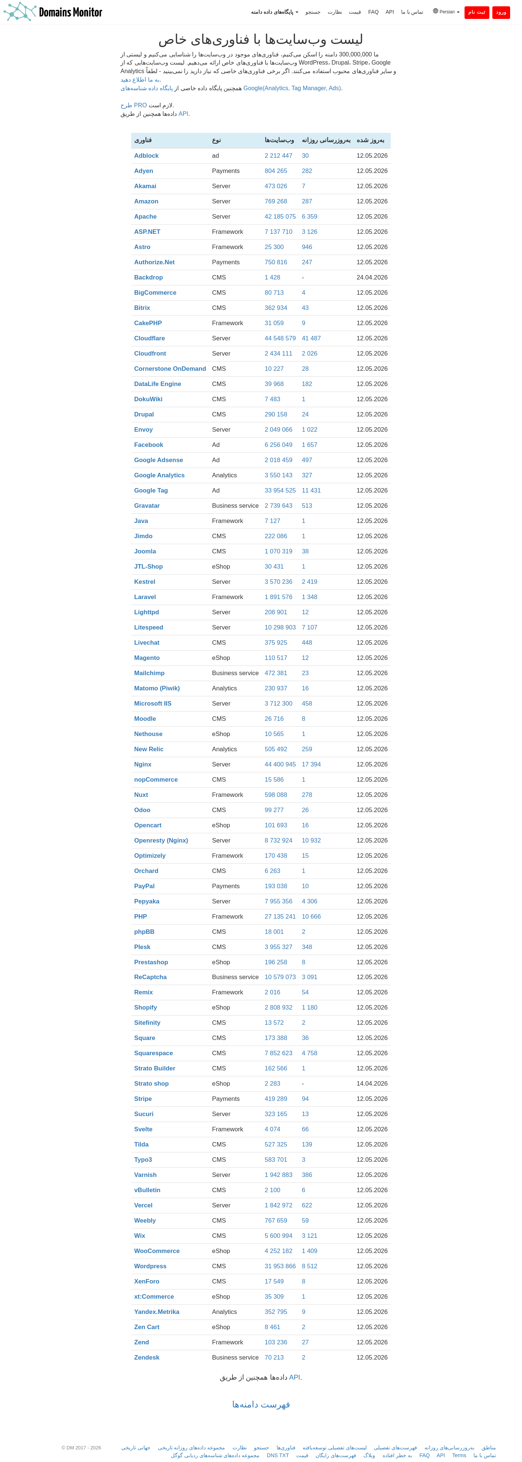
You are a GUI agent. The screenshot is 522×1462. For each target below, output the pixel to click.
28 (305, 368)
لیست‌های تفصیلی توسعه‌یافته (335, 1447)
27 (305, 1342)
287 (307, 201)
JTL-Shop (148, 566)
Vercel (143, 1205)
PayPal (144, 886)
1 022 (309, 429)
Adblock (146, 155)
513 (307, 505)
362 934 (276, 307)
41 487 (311, 338)
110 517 (276, 657)
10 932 (311, 840)
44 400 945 (280, 764)
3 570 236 (279, 581)
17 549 (274, 1281)
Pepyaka (146, 901)
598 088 (276, 794)
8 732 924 (279, 840)
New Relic (148, 749)
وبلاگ (369, 1455)
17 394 (311, 764)
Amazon (146, 201)
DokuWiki (148, 399)
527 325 (276, 1144)
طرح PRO (133, 105)
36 (305, 1037)
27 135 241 (280, 916)
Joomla (145, 551)
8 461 (272, 1327)
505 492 (276, 749)
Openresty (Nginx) (161, 840)
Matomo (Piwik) (157, 688)
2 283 (272, 1083)
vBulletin (147, 1190)
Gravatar (147, 505)
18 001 (274, 931)
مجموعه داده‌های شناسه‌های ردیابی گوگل (215, 1455)
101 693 (276, 825)
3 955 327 (279, 947)
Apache (145, 216)
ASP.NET (147, 231)
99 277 (274, 810)
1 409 (309, 1251)
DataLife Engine (157, 383)
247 (307, 262)
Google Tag (151, 490)
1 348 (309, 597)
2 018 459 (279, 460)
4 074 (272, 1129)
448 (307, 642)
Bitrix (142, 307)
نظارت (335, 12)
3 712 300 (279, 703)
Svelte (143, 1129)
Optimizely (150, 855)
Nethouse (148, 733)
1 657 (309, 444)
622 (307, 1205)
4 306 (309, 901)
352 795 (276, 1311)
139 (307, 1144)
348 (307, 947)
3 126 (309, 231)
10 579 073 (280, 977)
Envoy (143, 429)
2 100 (272, 1190)
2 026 (309, 353)
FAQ (373, 12)
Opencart (148, 825)
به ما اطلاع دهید (139, 79)
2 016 (272, 992)
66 (305, 1129)
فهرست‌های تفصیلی (395, 1447)
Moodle (145, 718)
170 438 (276, 855)
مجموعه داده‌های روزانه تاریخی (191, 1447)
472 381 (276, 673)
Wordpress (150, 1266)
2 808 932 (279, 1007)
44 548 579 (280, 338)
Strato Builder (154, 1068)
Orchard (146, 870)
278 (307, 794)
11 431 (311, 490)
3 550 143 (279, 475)
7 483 (272, 399)
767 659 (276, 1220)
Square (144, 1037)
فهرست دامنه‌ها (261, 1404)
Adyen (143, 170)
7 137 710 (279, 231)
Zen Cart (146, 1327)
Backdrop (148, 277)
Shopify (145, 1007)
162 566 (276, 1068)
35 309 (274, 1296)
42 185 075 (280, 216)
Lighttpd (146, 612)
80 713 (274, 292)
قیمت (355, 12)
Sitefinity (147, 1022)
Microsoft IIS (153, 703)
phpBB (144, 931)
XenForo (146, 1281)
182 (307, 383)
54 (305, 992)
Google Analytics (159, 475)
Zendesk (146, 1357)
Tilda (141, 1144)
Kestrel (144, 581)
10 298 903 (280, 627)
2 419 (309, 581)
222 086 (276, 536)
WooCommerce (157, 1251)
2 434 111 (279, 353)
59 (305, 1220)
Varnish (145, 1174)
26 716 (274, 718)
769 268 (276, 201)
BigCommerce (155, 292)
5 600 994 (279, 1235)
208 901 (276, 612)
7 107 (309, 627)
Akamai (145, 186)
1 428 (272, 277)
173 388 (276, 1037)
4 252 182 (279, 1251)
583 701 (276, 1159)
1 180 (309, 1007)
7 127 (272, 520)
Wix (139, 1235)
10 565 (274, 733)
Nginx (143, 764)
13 (305, 1114)
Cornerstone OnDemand (170, 368)
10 (305, 886)
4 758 (309, 1053)
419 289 (276, 1098)
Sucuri (143, 1114)
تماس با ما (412, 12)
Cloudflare (149, 338)
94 (305, 1098)
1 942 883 (279, 1174)
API (390, 12)
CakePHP (148, 323)
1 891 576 (279, 597)
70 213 (274, 1357)
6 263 (272, 870)
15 (305, 855)
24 (305, 414)
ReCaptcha (150, 977)
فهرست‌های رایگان (335, 1455)
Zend (141, 1342)
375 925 (276, 642)
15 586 (274, 779)
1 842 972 (279, 1205)
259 (307, 749)
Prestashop (151, 962)
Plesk (142, 947)
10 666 (311, 916)
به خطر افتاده (397, 1455)
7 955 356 (279, 901)
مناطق (489, 1447)
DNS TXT (278, 1455)
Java (141, 520)
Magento (147, 657)
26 (305, 810)
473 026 (276, 186)
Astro (142, 247)
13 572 (274, 1022)
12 (305, 612)
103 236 (276, 1342)
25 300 (274, 247)
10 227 (274, 368)
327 (307, 475)
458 (307, 703)
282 (307, 170)
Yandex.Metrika (156, 1311)
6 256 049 (279, 444)
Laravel (145, 597)
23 (305, 673)
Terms (459, 1455)
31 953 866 (280, 1266)
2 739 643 (279, 505)
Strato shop (151, 1083)
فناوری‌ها (286, 1447)
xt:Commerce (154, 1296)
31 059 (274, 323)
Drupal (144, 414)
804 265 (276, 170)
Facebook (148, 444)
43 (305, 307)
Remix (143, 992)
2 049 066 (279, 429)
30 (305, 155)
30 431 (274, 566)
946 (307, 247)
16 (305, 688)
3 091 (309, 977)
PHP (140, 916)
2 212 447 (279, 155)
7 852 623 (279, 1053)
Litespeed (148, 627)
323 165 (276, 1114)
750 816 (276, 262)
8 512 (309, 1266)
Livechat (146, 642)
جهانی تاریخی (136, 1447)
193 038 (276, 886)
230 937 (276, 688)
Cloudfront (150, 353)
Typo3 (143, 1159)
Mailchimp (149, 673)
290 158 (276, 414)
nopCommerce (156, 779)
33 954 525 (280, 490)
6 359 (309, 216)
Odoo (142, 810)
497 (307, 460)
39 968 (274, 383)
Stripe (143, 1098)
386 (307, 1174)
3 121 (309, 1235)
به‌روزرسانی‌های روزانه (449, 1447)
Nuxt (141, 794)
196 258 (276, 962)
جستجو (313, 12)
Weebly (145, 1220)
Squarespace (153, 1053)
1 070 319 (279, 551)
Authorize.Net (154, 262)
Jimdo (143, 536)
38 (305, 551)
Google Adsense (158, 460)
